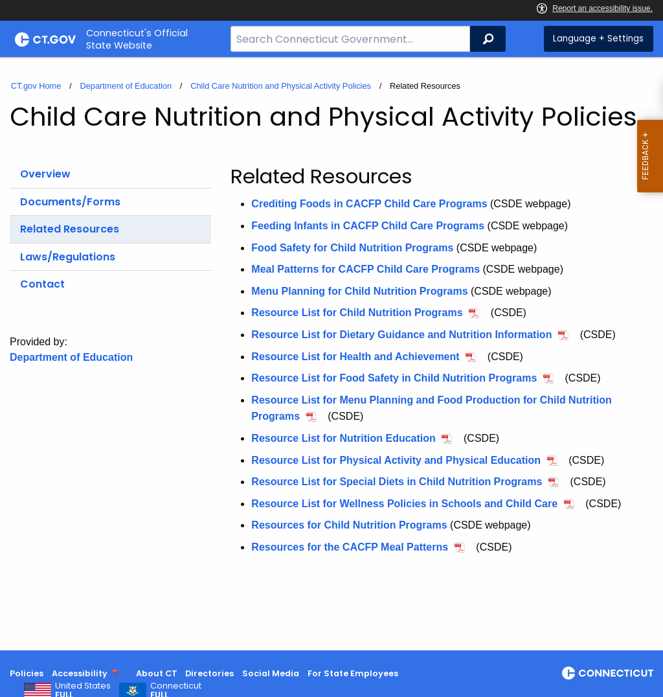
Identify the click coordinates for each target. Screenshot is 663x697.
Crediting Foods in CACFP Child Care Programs (369, 203)
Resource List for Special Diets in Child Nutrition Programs (396, 481)
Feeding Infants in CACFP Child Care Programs (367, 225)
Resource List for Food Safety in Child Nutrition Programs (394, 377)
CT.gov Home (36, 86)
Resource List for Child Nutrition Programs (356, 312)
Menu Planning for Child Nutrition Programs (359, 291)
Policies (26, 673)
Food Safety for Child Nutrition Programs (352, 247)
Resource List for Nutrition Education (343, 438)
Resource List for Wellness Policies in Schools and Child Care (404, 503)
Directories (209, 673)
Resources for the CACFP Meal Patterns (349, 547)
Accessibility (79, 673)
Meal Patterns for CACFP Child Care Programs (365, 269)
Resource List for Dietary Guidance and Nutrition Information (401, 334)
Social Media (270, 673)
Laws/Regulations (67, 256)
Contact (42, 284)
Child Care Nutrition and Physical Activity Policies (280, 86)
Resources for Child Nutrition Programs (349, 525)
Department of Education (126, 86)
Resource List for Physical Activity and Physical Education (396, 460)
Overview (45, 173)
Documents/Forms (70, 201)
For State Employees (353, 673)
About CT (156, 673)
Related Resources (69, 229)
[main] (331, 353)
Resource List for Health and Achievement (355, 356)
